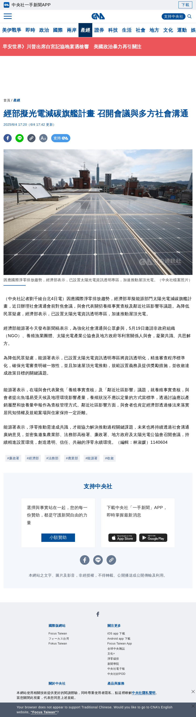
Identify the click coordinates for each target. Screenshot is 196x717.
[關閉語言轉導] (193, 706)
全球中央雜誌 (119, 652)
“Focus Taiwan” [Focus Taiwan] (44, 712)
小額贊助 (58, 537)
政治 (44, 30)
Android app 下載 (122, 640)
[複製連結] (31, 138)
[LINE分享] (19, 138)
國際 (58, 30)
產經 (85, 30)
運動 (182, 30)
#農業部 (72, 458)
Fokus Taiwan (61, 646)
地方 (154, 30)
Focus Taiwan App (123, 646)
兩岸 (71, 30)
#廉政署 (13, 458)
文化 (168, 30)
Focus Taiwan (61, 634)
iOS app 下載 (119, 634)
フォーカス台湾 (62, 640)
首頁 (7, 100)
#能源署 (92, 458)
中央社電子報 (119, 676)
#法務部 (52, 458)
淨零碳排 (115, 664)
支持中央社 (173, 16)
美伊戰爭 (11, 30)
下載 (185, 5)
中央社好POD (119, 682)
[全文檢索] (189, 16)
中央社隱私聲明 (144, 693)
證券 (99, 30)
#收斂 (109, 458)
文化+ (112, 658)
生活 (127, 30)
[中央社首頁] (98, 16)
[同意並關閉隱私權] (193, 692)
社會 (140, 30)
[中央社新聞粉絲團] (97, 615)
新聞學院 (115, 670)
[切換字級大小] (43, 138)
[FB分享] (8, 138)
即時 (30, 30)
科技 (113, 30)
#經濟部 (33, 458)
